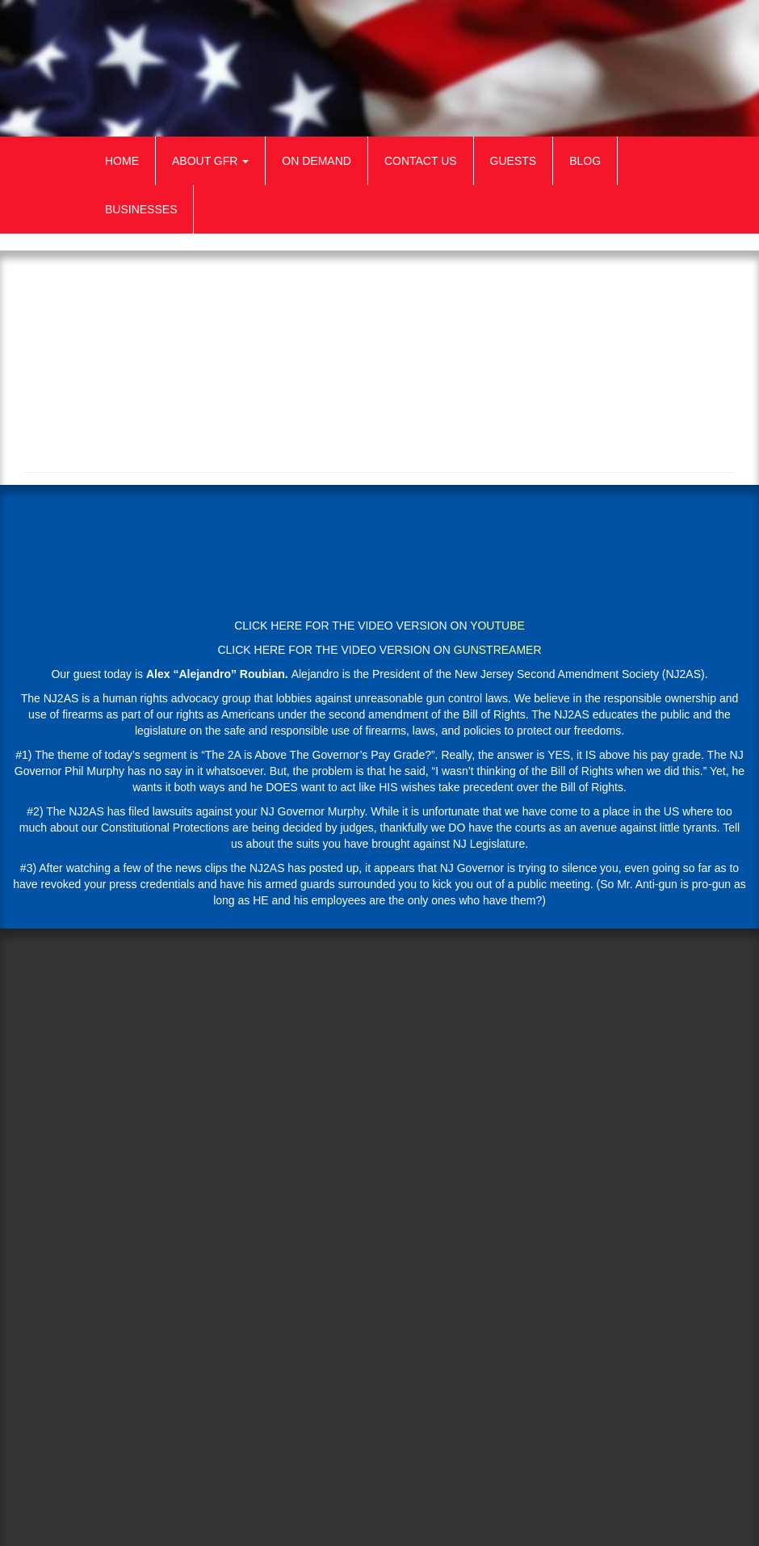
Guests (513, 160)
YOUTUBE (497, 625)
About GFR (210, 160)
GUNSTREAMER (498, 649)
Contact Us (420, 160)
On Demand (316, 160)
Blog (585, 160)
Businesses (141, 209)
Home (122, 160)
